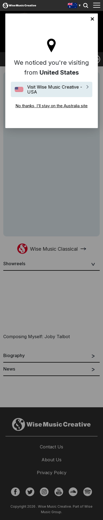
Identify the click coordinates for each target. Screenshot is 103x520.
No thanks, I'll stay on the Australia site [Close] (92, 19)
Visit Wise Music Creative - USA (54, 89)
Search (85, 5)
